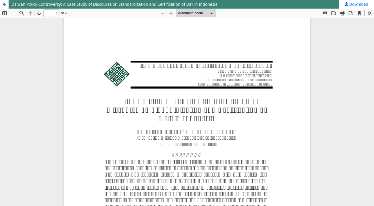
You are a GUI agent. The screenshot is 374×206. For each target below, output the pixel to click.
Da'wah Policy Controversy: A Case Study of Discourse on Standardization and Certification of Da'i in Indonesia (114, 4)
